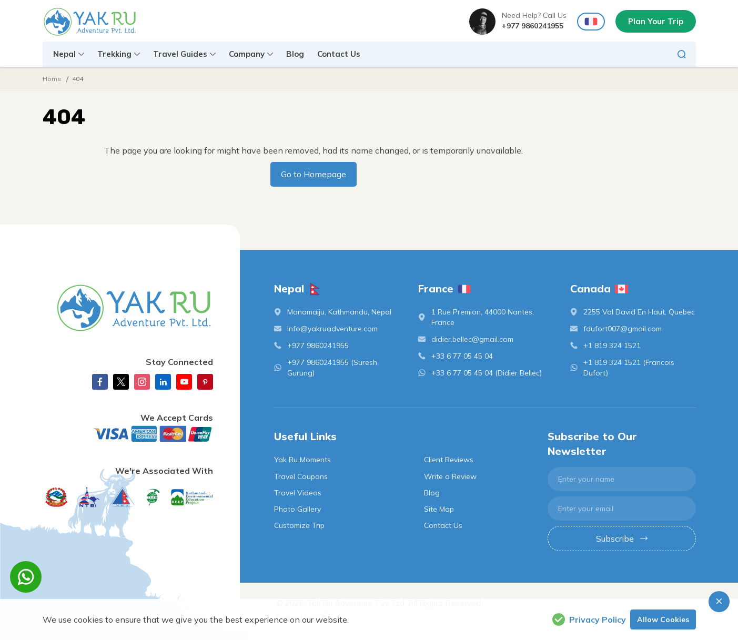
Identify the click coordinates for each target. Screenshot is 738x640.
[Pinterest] (205, 382)
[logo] (128, 307)
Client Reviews (448, 459)
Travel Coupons (301, 476)
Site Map (439, 509)
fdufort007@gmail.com (622, 328)
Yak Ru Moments (302, 459)
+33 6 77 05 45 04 (462, 356)
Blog (295, 54)
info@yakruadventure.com (332, 328)
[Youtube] (184, 382)
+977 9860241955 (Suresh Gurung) (332, 368)
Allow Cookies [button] (663, 619)
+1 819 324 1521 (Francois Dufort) (628, 368)
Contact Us (338, 54)
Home (52, 79)
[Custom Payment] (128, 434)
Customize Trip (299, 525)
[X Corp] (121, 382)
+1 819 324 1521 (612, 345)
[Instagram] (142, 382)
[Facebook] (100, 382)
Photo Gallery (297, 509)
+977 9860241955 (532, 26)
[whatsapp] (26, 577)
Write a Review (450, 476)
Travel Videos (297, 492)
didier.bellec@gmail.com (472, 339)
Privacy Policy (589, 619)
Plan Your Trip (655, 21)
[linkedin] (163, 382)
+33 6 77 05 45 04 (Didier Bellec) (486, 373)
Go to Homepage (313, 174)
